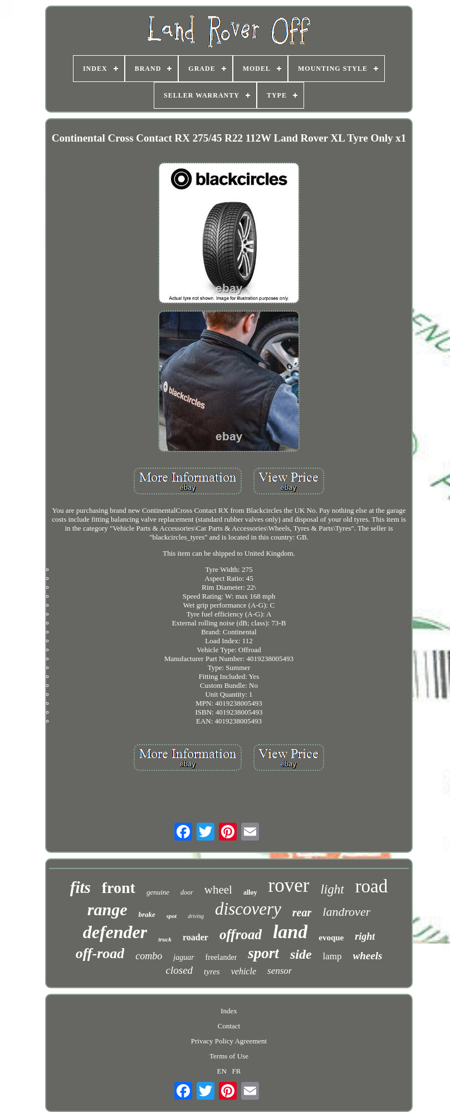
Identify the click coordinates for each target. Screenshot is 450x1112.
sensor (279, 970)
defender (115, 932)
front (118, 887)
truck (165, 939)
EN (221, 1071)
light (332, 889)
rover (289, 885)
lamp (332, 956)
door (186, 892)
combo (148, 956)
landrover (346, 912)
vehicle (243, 971)
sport (263, 953)
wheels (368, 956)
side (301, 954)
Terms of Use (228, 1056)
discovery (248, 909)
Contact (229, 1026)
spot (172, 915)
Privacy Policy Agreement (229, 1041)
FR (236, 1071)
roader (195, 937)
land (290, 931)
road (371, 886)
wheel (218, 889)
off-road (100, 953)
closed (179, 970)
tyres (212, 971)
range (107, 909)
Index (229, 1011)
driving (196, 916)
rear (301, 912)
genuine (157, 892)
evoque (331, 937)
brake (146, 914)
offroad (240, 934)
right (365, 936)
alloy (250, 892)
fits (80, 887)
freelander (221, 957)
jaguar (183, 957)
